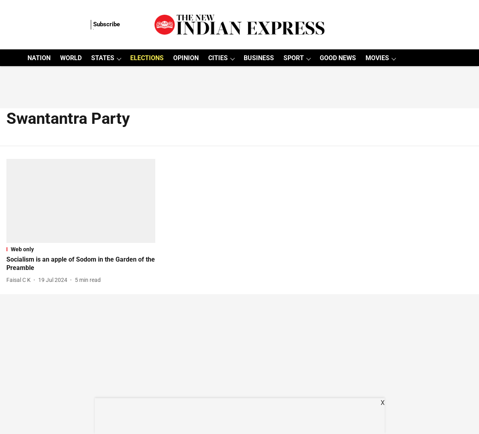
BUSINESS (259, 58)
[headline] (81, 264)
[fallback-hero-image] (81, 201)
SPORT (293, 58)
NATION (39, 58)
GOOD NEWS (338, 58)
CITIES (218, 58)
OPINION (186, 58)
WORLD (71, 58)
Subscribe (106, 24)
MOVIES (377, 58)
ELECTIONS (147, 58)
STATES (102, 58)
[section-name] (81, 249)
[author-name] (20, 280)
